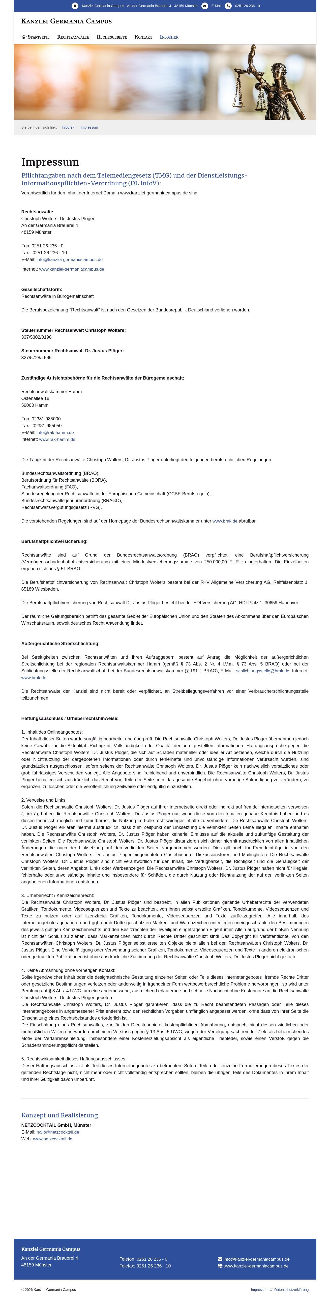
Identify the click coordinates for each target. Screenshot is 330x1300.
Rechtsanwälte (73, 37)
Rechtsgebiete (112, 37)
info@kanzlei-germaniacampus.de (71, 259)
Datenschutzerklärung (291, 1290)
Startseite (39, 37)
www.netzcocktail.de (53, 1138)
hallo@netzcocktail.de (59, 1132)
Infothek (169, 37)
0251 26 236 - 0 (247, 6)
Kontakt (143, 37)
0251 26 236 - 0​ (153, 1259)
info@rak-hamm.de (56, 432)
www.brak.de (225, 521)
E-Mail (217, 6)
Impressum (90, 128)
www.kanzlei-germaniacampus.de (73, 269)
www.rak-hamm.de (58, 439)
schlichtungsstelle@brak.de (261, 670)
